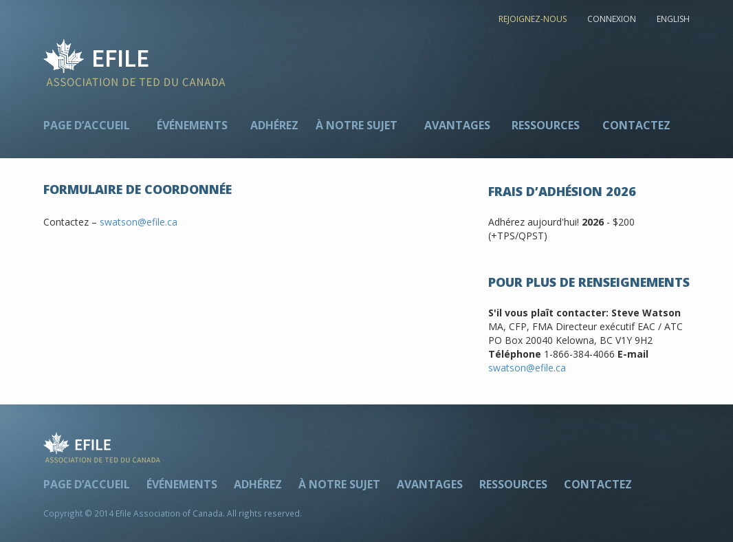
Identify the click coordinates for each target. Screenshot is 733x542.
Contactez (636, 125)
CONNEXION (611, 19)
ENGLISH (673, 19)
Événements (192, 125)
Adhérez (274, 125)
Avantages (457, 125)
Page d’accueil (86, 125)
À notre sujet (356, 125)
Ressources (546, 125)
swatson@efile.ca (138, 221)
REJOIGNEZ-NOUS (533, 19)
